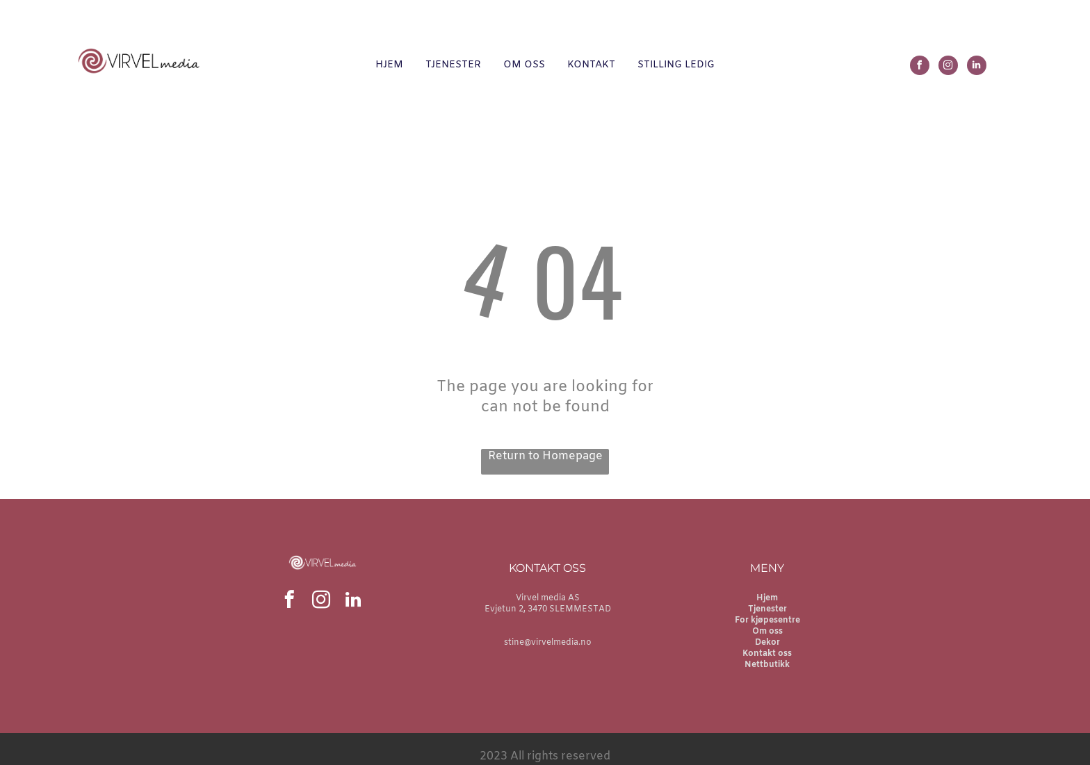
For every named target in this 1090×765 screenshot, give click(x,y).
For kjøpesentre (767, 620)
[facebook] (919, 67)
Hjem (767, 598)
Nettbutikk (767, 665)
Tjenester (767, 609)
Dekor (767, 642)
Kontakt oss (767, 653)
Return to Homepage (545, 456)
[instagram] (948, 67)
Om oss (767, 631)
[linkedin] (976, 67)
